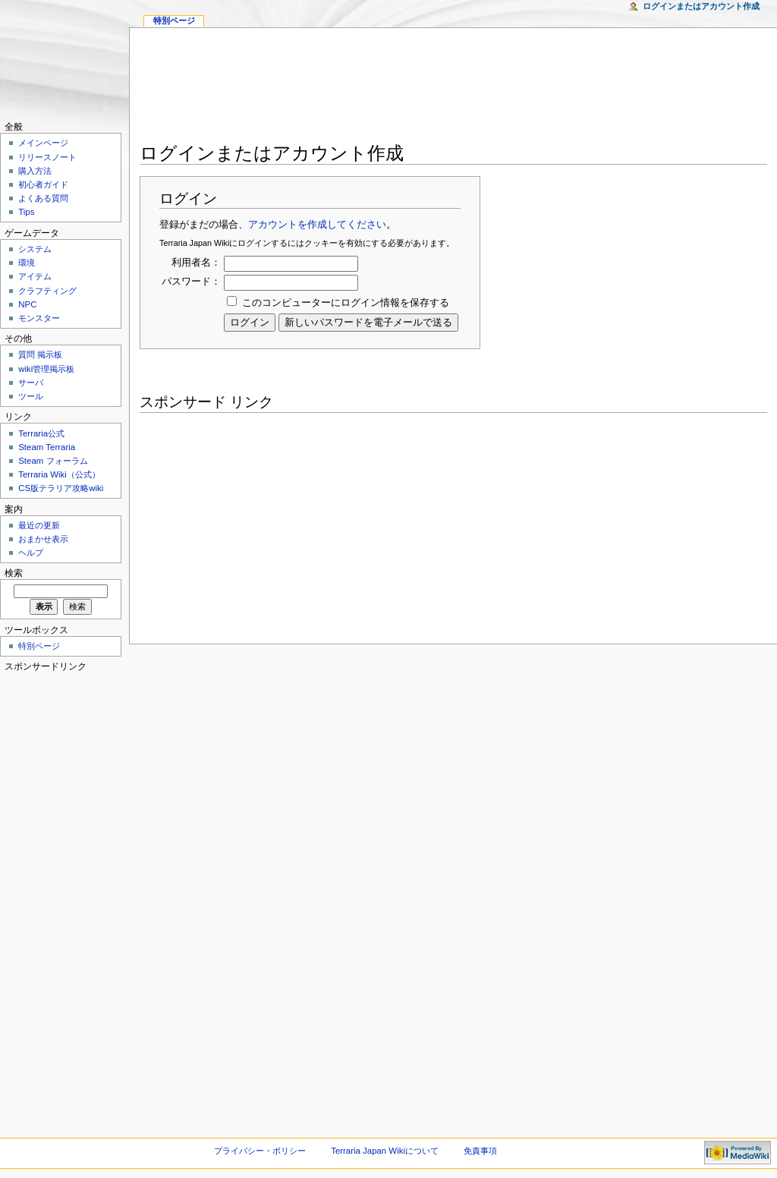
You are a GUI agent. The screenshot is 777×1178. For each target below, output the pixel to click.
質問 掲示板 (40, 354)
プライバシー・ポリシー (260, 1150)
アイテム (35, 276)
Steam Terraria (46, 447)
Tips (26, 211)
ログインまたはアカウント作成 (701, 6)
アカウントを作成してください (317, 224)
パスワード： (191, 281)
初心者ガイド (43, 184)
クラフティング (47, 290)
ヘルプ (30, 552)
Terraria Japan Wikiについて (385, 1150)
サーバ (30, 382)
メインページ (43, 142)
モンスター (39, 318)
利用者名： (196, 262)
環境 (26, 262)
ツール (30, 396)
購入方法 (35, 170)
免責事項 (480, 1150)
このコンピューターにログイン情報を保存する (345, 303)
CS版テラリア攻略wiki (60, 488)
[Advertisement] (454, 88)
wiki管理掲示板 (46, 368)
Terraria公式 (41, 433)
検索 (14, 573)
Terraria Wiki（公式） (59, 474)
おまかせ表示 (43, 538)
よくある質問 (43, 198)
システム (35, 249)
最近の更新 (39, 525)
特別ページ (174, 20)
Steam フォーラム (52, 460)
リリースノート (47, 157)
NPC (27, 304)
